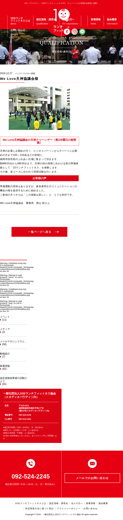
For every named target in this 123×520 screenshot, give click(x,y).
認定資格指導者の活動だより (13, 381)
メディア (13, 331)
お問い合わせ (90, 508)
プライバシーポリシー (68, 508)
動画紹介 (13, 355)
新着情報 (13, 367)
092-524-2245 (31, 476)
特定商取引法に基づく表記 (39, 508)
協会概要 (103, 503)
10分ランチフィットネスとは (30, 503)
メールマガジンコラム (13, 343)
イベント (13, 318)
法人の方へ (77, 503)
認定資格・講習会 (58, 503)
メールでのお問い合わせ (92, 478)
